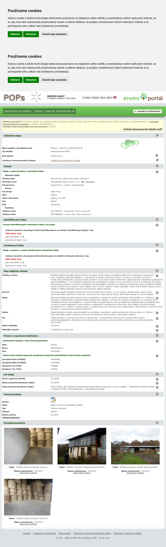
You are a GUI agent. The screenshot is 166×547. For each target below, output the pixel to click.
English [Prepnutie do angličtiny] (115, 97)
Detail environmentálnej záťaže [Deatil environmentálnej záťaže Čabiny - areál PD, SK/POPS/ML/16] (65, 160)
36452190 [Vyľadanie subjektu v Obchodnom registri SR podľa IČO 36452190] (90, 182)
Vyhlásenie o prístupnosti (44, 533)
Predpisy (95, 97)
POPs (14, 97)
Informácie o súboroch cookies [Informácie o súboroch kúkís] (128, 533)
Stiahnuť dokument (11, 418)
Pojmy (103, 97)
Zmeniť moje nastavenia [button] (54, 34)
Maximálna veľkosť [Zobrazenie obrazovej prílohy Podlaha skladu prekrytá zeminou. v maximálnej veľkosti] (28, 473)
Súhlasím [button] (15, 34)
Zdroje (109, 97)
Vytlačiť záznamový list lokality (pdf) (142, 129)
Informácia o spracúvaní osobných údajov (92, 533)
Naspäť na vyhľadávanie (147, 111)
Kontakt (26, 533)
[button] (157, 135)
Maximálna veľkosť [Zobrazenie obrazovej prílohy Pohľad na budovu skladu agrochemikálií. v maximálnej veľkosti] (82, 473)
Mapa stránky (65, 533)
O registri (87, 97)
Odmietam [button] (31, 34)
